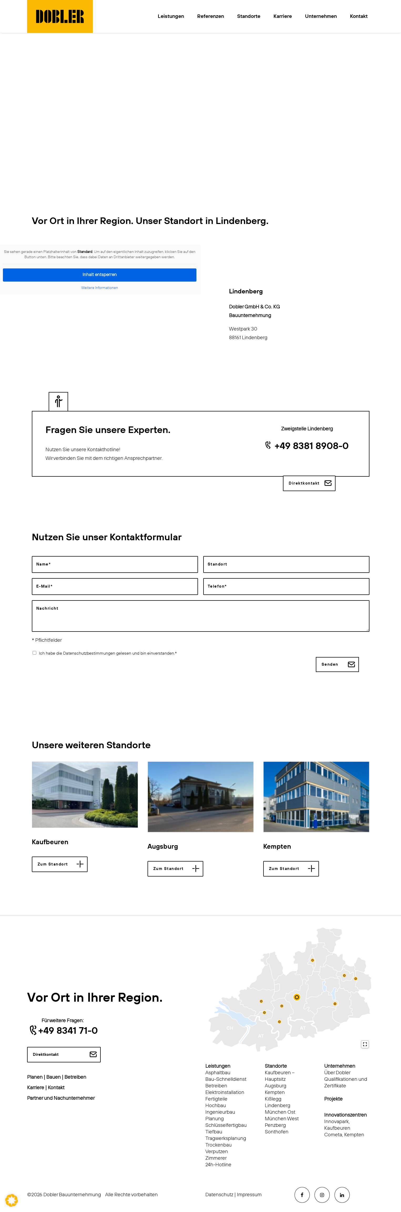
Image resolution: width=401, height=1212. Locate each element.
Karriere (282, 16)
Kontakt (359, 16)
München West (282, 1118)
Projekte (333, 1099)
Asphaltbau (217, 1072)
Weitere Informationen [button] (99, 288)
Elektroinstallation (224, 1092)
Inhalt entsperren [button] (100, 275)
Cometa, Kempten (344, 1134)
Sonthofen (276, 1131)
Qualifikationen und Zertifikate (345, 1082)
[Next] (360, 794)
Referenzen (210, 16)
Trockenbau (218, 1145)
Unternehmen (321, 16)
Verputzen (216, 1151)
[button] (85, 794)
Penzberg (275, 1125)
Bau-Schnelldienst (225, 1079)
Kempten (277, 847)
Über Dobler (337, 1072)
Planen (35, 1077)
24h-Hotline (218, 1164)
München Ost (280, 1112)
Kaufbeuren (50, 842)
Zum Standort (53, 864)
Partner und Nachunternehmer (61, 1098)
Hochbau (215, 1105)
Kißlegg (273, 1099)
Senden (330, 664)
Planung (214, 1118)
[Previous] (40, 794)
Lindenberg (277, 1105)
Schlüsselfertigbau (226, 1125)
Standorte (248, 16)
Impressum (249, 1194)
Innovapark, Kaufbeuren (337, 1124)
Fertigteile (216, 1099)
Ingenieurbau (220, 1112)
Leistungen (171, 16)
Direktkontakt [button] (304, 483)
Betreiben (75, 1077)
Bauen (53, 1077)
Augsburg (163, 847)
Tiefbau (213, 1131)
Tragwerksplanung (225, 1138)
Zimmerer (216, 1158)
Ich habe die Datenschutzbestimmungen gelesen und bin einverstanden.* (108, 653)
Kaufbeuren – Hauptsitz (280, 1075)
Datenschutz (219, 1194)
